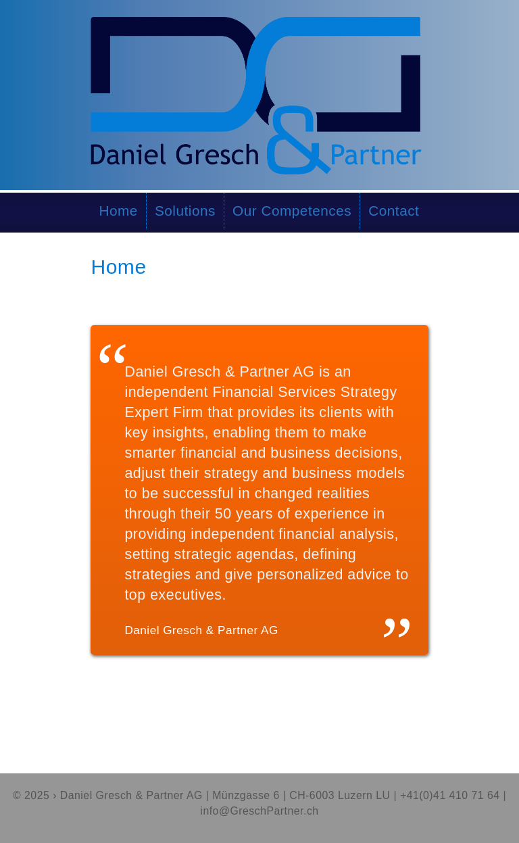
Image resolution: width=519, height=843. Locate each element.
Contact (393, 210)
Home (118, 210)
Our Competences (291, 210)
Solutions (185, 210)
